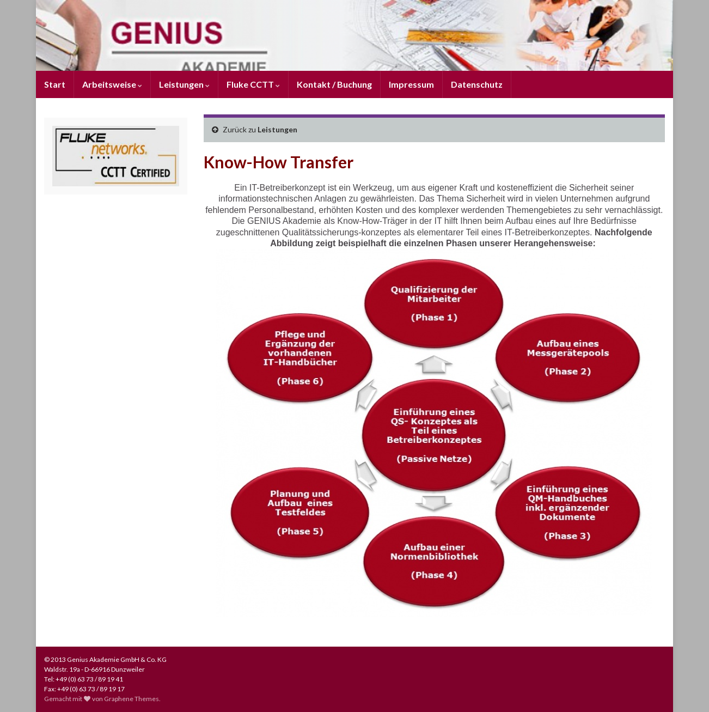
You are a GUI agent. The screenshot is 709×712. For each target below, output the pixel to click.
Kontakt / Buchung (334, 84)
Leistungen (184, 84)
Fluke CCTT (253, 84)
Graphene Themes (131, 699)
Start (54, 84)
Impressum (411, 84)
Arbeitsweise (112, 84)
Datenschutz (477, 84)
